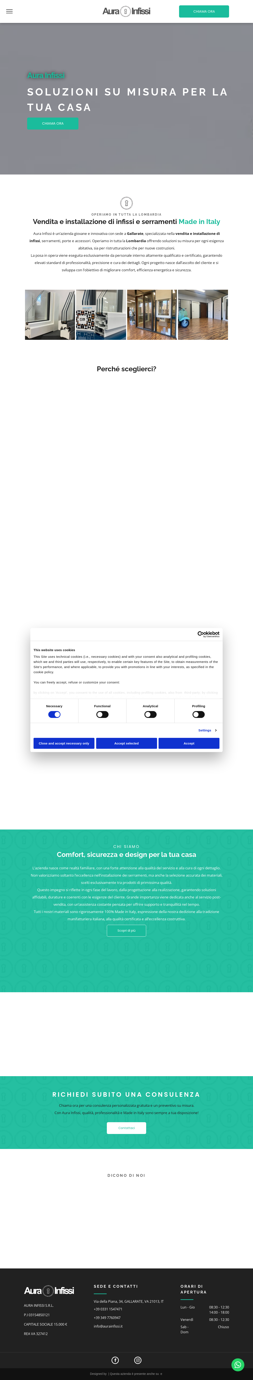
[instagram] (137, 1361)
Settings (205, 730)
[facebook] (115, 1361)
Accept (189, 743)
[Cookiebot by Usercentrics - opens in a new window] (200, 634)
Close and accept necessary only (64, 743)
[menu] (9, 11)
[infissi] (50, 315)
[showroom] (152, 315)
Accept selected (126, 743)
